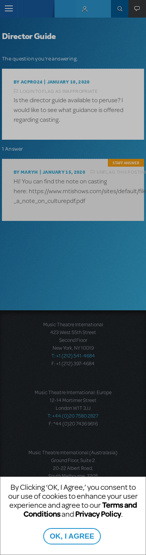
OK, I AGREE (72, 536)
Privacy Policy (98, 513)
